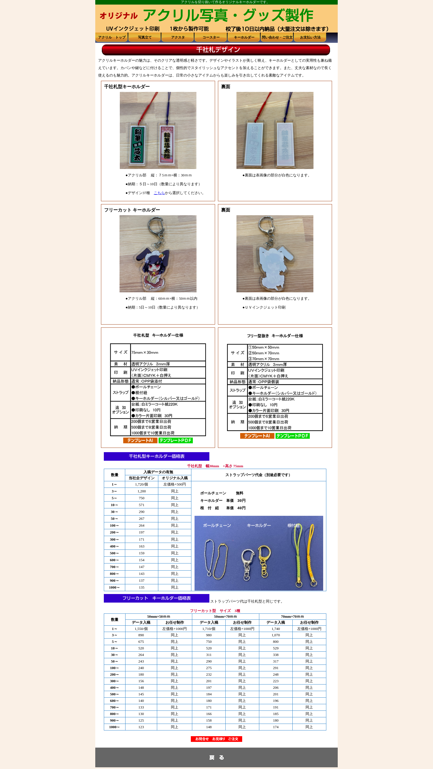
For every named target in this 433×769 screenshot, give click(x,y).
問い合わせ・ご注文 (277, 37)
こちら (159, 193)
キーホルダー (244, 37)
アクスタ (178, 37)
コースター (211, 37)
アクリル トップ (112, 37)
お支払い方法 (310, 37)
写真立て (145, 37)
